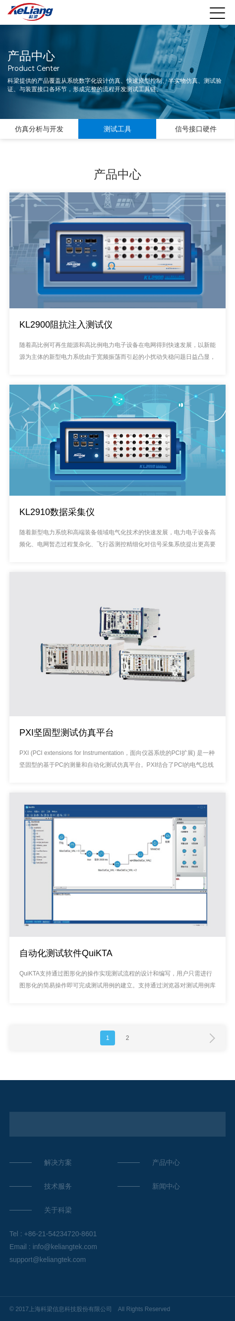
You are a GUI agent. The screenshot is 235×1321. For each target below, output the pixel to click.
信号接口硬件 (196, 129)
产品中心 (166, 1162)
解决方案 (58, 1162)
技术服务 (58, 1186)
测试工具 (117, 129)
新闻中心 (166, 1186)
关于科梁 (58, 1209)
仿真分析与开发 (39, 129)
